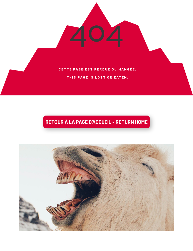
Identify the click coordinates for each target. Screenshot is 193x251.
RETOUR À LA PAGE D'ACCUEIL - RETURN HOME (96, 122)
